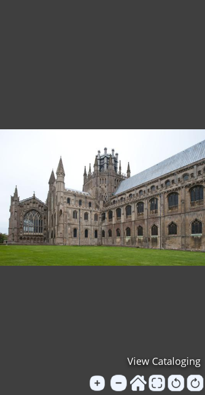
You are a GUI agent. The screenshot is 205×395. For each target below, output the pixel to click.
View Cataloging (164, 361)
